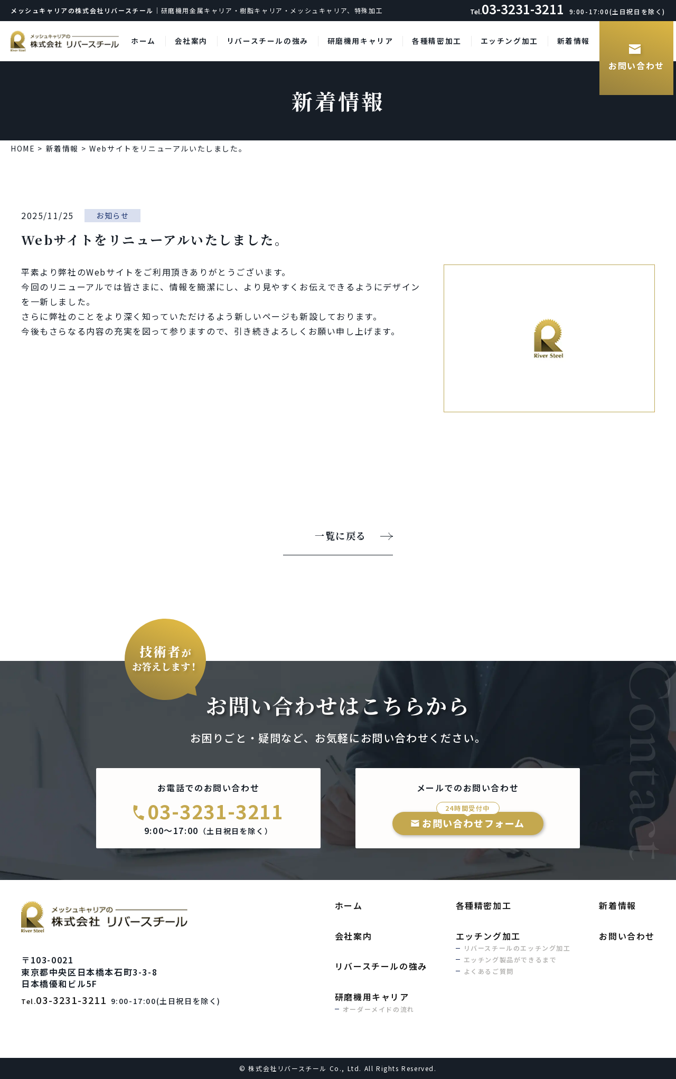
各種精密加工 (437, 40)
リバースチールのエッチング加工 (517, 947)
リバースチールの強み (267, 40)
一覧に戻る (341, 536)
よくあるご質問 (489, 971)
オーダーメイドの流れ (379, 1009)
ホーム (143, 40)
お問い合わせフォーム (473, 821)
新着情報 (573, 40)
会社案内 (191, 40)
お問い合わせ (636, 65)
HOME (23, 148)
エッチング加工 (509, 40)
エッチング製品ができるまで (510, 959)
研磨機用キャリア (360, 40)
